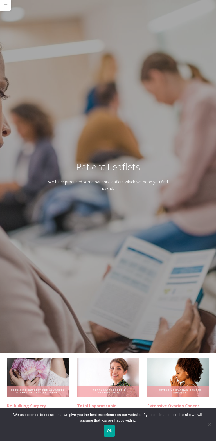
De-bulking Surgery (26, 405)
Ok (109, 431)
